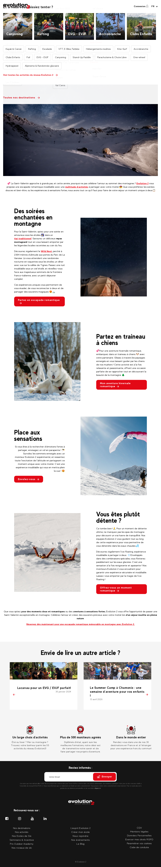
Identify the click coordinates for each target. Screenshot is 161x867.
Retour (11, 65)
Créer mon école (80, 832)
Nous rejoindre (80, 836)
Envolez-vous (28, 479)
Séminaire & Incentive (22, 840)
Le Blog (80, 843)
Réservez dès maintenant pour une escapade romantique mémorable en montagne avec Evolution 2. (80, 624)
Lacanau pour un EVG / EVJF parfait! (44, 688)
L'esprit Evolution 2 (81, 828)
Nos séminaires (102, 9)
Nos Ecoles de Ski (21, 836)
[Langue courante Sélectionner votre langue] (154, 6)
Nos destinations (58, 9)
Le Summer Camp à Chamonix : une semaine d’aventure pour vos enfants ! (117, 691)
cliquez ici (97, 788)
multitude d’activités (76, 186)
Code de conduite (139, 847)
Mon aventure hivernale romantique (115, 385)
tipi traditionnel (22, 238)
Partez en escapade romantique (39, 301)
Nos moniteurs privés (79, 9)
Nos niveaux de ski (22, 847)
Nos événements (121, 9)
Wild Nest (46, 251)
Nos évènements (80, 840)
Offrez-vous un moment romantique (116, 589)
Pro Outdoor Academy (21, 843)
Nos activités (38, 9)
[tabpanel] (30, 737)
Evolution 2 (142, 183)
